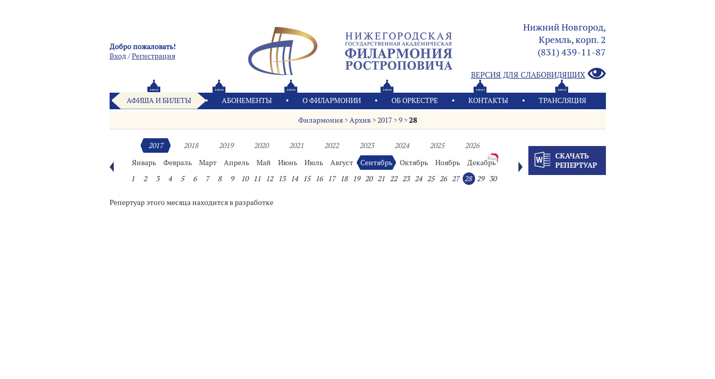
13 (281, 178)
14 (294, 178)
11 (257, 178)
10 (244, 178)
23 (405, 178)
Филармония (320, 120)
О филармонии (331, 100)
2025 (437, 145)
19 (356, 178)
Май (263, 162)
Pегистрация (153, 56)
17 (331, 178)
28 (413, 120)
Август (341, 162)
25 (430, 178)
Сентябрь (376, 162)
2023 (366, 145)
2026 (472, 145)
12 (269, 178)
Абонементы (247, 100)
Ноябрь (447, 162)
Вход (118, 56)
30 (492, 178)
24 (418, 178)
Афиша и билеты (159, 100)
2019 (226, 145)
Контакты (488, 100)
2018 (191, 145)
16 (319, 178)
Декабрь (481, 162)
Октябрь (414, 162)
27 (455, 178)
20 (368, 178)
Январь (144, 162)
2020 (261, 145)
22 (393, 178)
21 (381, 178)
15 (306, 178)
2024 (401, 145)
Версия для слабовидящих (538, 74)
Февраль (177, 162)
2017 (384, 120)
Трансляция (562, 100)
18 (343, 178)
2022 (331, 145)
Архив (360, 120)
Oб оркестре (414, 100)
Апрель (236, 162)
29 (480, 178)
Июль (314, 162)
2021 (296, 145)
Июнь (287, 162)
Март (208, 162)
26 (443, 178)
